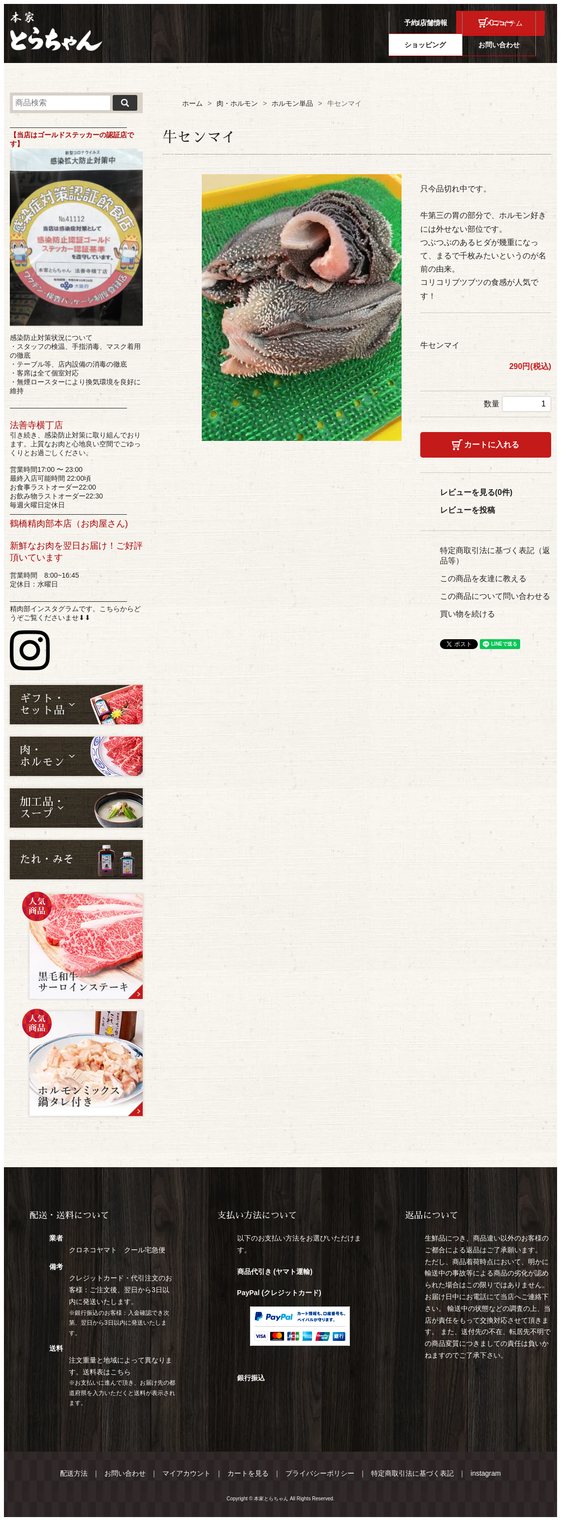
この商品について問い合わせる (495, 596)
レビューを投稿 (467, 510)
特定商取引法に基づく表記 (412, 1473)
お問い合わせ (508, 45)
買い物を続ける (467, 614)
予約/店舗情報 (286, 45)
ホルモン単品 (292, 103)
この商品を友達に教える (483, 578)
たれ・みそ (47, 859)
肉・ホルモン (237, 103)
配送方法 (74, 1473)
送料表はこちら (107, 1372)
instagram (485, 1473)
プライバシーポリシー (319, 1473)
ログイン (427, 23)
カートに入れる (491, 444)
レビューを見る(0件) (476, 492)
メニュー (360, 45)
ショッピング (434, 45)
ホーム (192, 103)
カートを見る (248, 1473)
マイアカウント (186, 1473)
